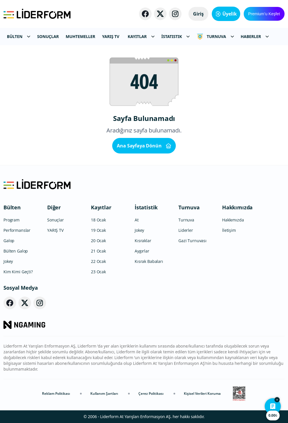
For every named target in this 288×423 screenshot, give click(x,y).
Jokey (8, 261)
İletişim (229, 230)
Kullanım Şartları (104, 393)
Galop (8, 240)
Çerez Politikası (150, 393)
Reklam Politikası (56, 393)
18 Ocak (98, 220)
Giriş (198, 14)
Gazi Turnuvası (192, 240)
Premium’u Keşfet (264, 14)
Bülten (12, 207)
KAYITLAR (141, 36)
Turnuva (189, 207)
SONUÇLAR (48, 36)
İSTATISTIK (175, 36)
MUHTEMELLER (80, 36)
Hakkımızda (237, 207)
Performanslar (16, 230)
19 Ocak (98, 230)
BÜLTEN (18, 36)
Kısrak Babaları (149, 261)
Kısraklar (143, 240)
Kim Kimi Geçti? (18, 271)
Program (11, 220)
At (137, 220)
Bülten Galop (15, 251)
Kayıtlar (101, 207)
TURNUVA (215, 36)
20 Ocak (98, 240)
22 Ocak (98, 261)
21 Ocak (98, 251)
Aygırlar (142, 251)
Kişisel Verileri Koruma (202, 393)
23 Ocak (98, 271)
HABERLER (255, 36)
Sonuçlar (55, 220)
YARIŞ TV (110, 36)
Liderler (185, 230)
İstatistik (146, 207)
